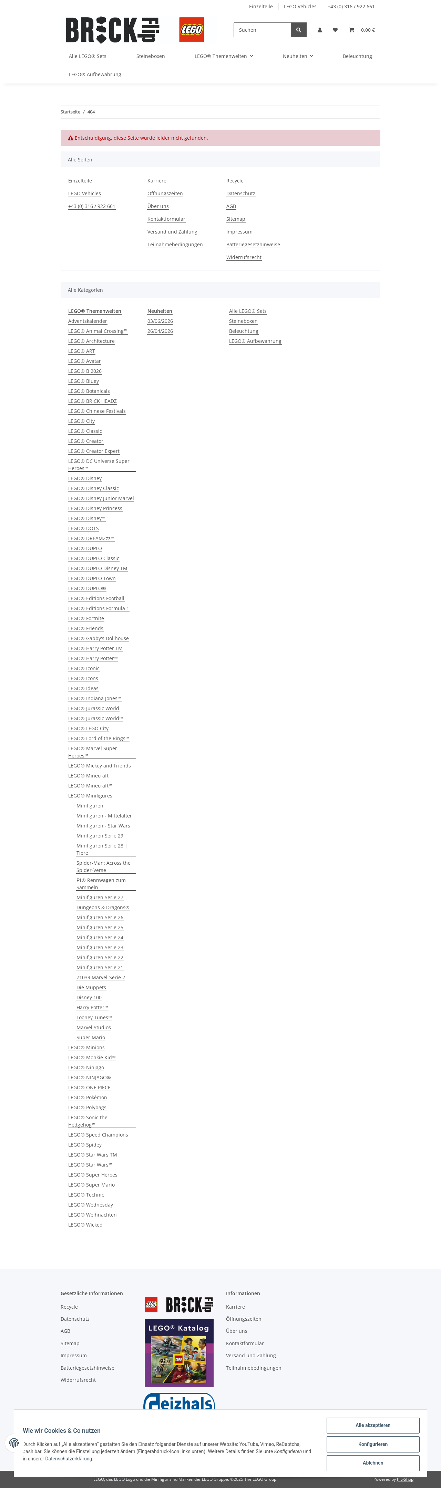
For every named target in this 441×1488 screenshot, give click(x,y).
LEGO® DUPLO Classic (93, 558)
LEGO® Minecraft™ (90, 785)
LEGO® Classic (85, 431)
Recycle (235, 180)
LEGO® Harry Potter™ (93, 658)
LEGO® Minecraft (88, 775)
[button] (319, 30)
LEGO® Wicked (85, 1224)
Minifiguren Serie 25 (99, 927)
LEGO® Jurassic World (93, 708)
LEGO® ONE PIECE (89, 1087)
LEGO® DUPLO (85, 548)
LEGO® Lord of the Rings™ (98, 738)
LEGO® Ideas (83, 688)
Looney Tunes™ (94, 1017)
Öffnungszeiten (165, 193)
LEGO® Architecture (91, 341)
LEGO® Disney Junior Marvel (101, 498)
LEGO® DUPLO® (87, 588)
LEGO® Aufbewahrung (255, 341)
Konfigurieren (370, 1445)
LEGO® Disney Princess (95, 508)
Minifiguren (89, 805)
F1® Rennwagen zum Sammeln (101, 884)
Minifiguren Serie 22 (99, 957)
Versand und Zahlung (172, 231)
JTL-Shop (405, 1479)
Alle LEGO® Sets (248, 311)
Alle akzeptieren (370, 1427)
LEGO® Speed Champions (98, 1134)
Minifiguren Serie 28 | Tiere (101, 849)
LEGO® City (81, 421)
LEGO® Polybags (87, 1107)
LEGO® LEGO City (88, 728)
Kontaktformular (166, 219)
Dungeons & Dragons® (103, 907)
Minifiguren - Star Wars (103, 825)
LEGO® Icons (83, 678)
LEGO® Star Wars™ (90, 1164)
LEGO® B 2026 (85, 371)
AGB (231, 206)
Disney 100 (89, 997)
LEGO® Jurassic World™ (95, 718)
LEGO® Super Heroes (92, 1174)
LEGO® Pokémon (87, 1097)
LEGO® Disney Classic (93, 488)
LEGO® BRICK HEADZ (92, 401)
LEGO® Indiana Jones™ (94, 698)
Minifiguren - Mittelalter (104, 815)
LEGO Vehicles (300, 6)
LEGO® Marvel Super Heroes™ (92, 752)
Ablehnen (370, 1463)
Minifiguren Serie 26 (99, 917)
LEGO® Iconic (84, 668)
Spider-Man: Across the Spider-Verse (103, 866)
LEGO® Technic (86, 1194)
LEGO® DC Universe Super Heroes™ (99, 465)
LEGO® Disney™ (86, 518)
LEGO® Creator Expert (94, 451)
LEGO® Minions (86, 1047)
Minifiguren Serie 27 (99, 897)
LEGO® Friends (85, 628)
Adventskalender (87, 321)
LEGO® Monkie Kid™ (92, 1057)
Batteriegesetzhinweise (253, 244)
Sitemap (235, 219)
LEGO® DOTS (83, 528)
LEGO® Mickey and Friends (99, 765)
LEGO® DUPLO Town (92, 578)
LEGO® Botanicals (89, 391)
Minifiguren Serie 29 (99, 835)
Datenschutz (240, 193)
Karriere (156, 180)
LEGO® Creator (85, 441)
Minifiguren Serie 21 (99, 967)
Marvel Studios (93, 1027)
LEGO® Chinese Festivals (97, 411)
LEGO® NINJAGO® (89, 1077)
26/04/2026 (160, 331)
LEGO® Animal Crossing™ (97, 331)
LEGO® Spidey (85, 1144)
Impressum (239, 231)
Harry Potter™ (92, 1007)
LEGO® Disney (85, 478)
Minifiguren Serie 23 (99, 947)
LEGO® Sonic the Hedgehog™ (87, 1121)
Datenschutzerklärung (80, 1460)
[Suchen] (262, 29)
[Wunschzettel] (335, 30)
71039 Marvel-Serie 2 (100, 977)
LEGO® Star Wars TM (92, 1154)
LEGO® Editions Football (96, 598)
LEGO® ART (81, 351)
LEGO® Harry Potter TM (95, 648)
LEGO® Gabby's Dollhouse (98, 638)
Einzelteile (261, 6)
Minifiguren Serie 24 (99, 937)
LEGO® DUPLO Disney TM (97, 568)
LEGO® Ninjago (86, 1067)
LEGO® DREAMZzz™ (91, 538)
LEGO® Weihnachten (92, 1214)
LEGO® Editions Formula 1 (98, 608)
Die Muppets (91, 987)
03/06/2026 (160, 321)
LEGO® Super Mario (91, 1184)
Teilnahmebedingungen (175, 244)
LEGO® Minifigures (90, 795)
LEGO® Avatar (84, 361)
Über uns (158, 206)
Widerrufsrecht (243, 257)
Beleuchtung (243, 331)
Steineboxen (243, 321)
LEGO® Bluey (83, 381)
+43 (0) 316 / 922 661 (351, 6)
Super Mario (90, 1037)
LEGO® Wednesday (90, 1204)
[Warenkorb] (361, 30)
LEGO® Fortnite (86, 618)
